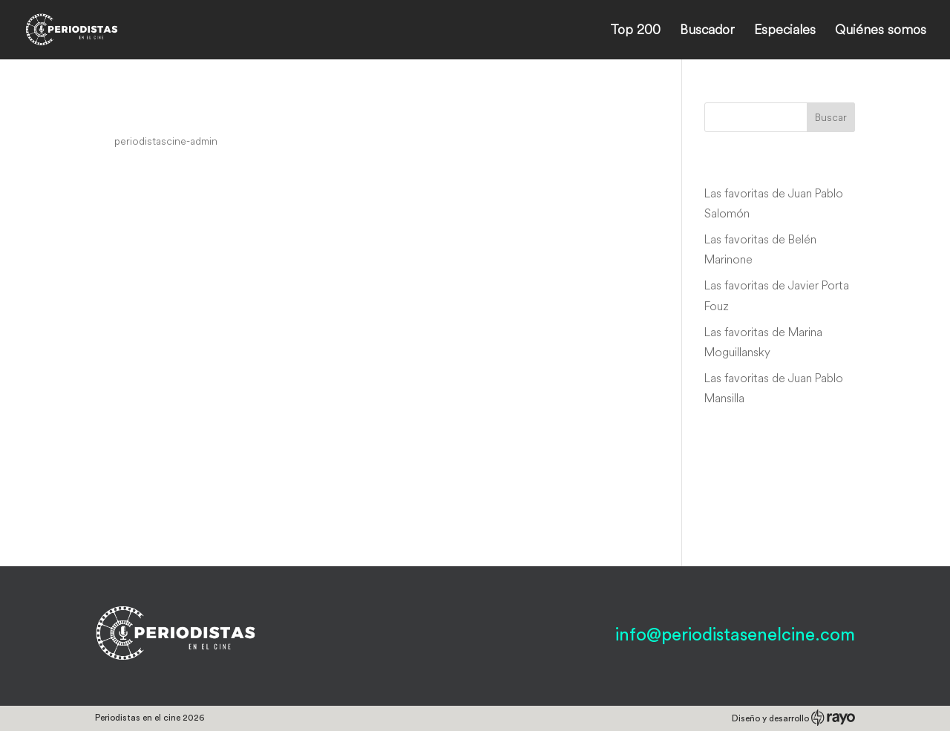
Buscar (831, 117)
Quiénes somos (880, 31)
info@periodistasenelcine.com (735, 635)
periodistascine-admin (165, 141)
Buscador (707, 31)
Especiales (785, 31)
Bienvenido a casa (178, 112)
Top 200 (635, 31)
